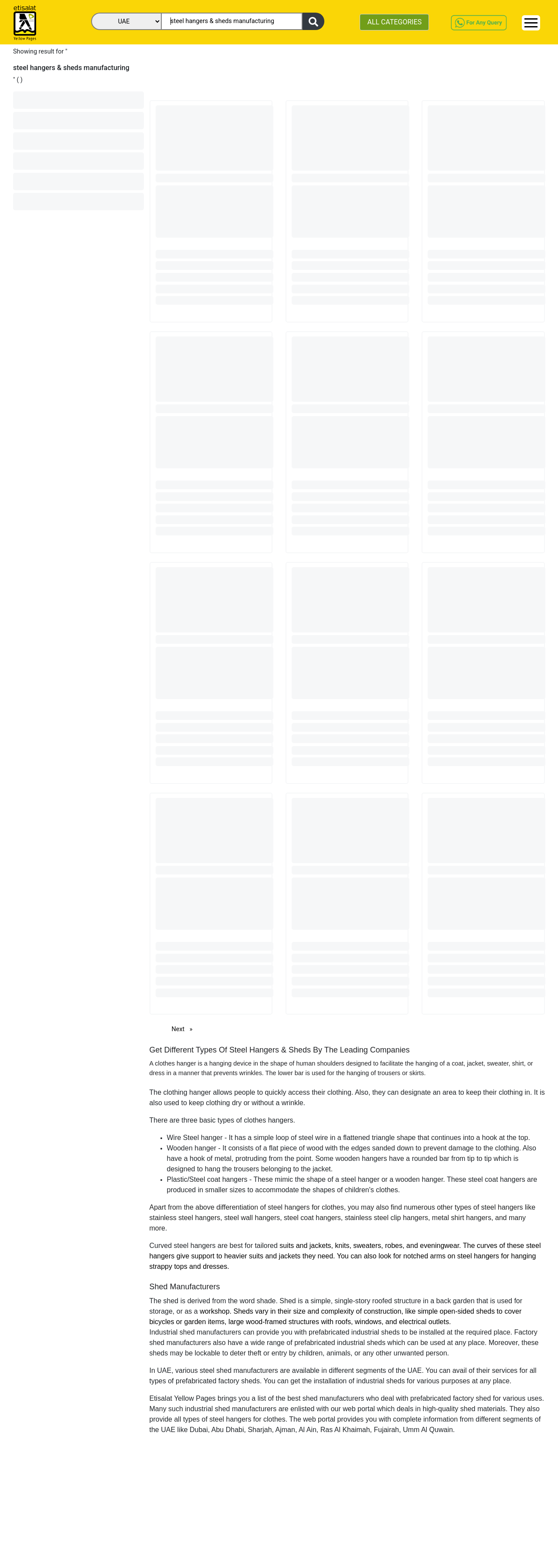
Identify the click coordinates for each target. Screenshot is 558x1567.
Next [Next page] (184, 1029)
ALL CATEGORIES (394, 22)
